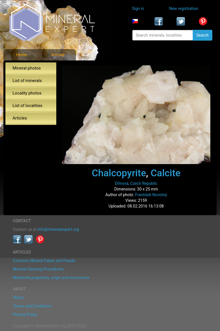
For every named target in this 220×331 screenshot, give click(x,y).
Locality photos (27, 93)
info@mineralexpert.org (58, 229)
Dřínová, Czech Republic (136, 183)
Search (202, 35)
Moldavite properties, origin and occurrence (51, 277)
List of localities (27, 105)
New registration (183, 8)
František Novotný (151, 194)
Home (21, 55)
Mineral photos (27, 68)
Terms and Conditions (32, 306)
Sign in (138, 8)
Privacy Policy (25, 314)
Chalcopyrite (119, 173)
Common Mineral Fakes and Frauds (44, 260)
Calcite (165, 173)
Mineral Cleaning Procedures (38, 269)
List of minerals (27, 80)
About (18, 297)
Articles (58, 55)
